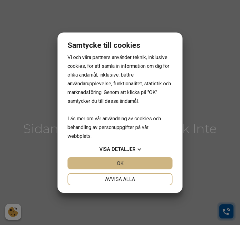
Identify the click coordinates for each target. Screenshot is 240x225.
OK (120, 163)
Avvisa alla (120, 179)
